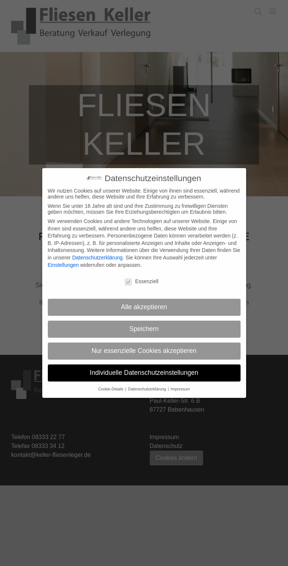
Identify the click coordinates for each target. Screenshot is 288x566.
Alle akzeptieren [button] (144, 303)
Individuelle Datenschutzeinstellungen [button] (144, 369)
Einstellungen (63, 261)
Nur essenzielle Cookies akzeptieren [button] (144, 347)
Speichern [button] (144, 325)
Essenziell (141, 278)
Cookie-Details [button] (111, 385)
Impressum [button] (180, 385)
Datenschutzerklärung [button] (147, 385)
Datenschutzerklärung (97, 254)
